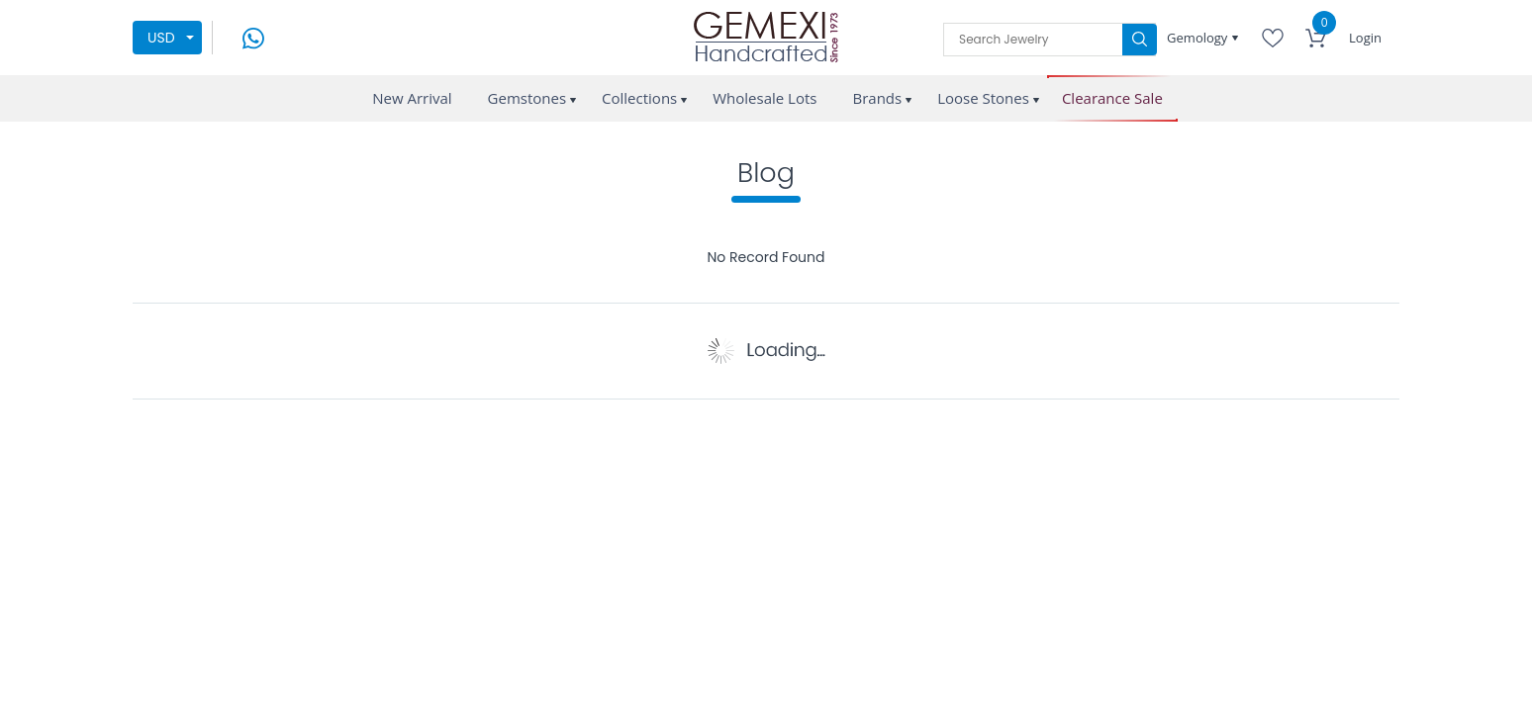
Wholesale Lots (764, 98)
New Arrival (411, 98)
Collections (639, 98)
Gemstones (527, 98)
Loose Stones (983, 98)
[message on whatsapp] (253, 36)
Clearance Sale (1112, 98)
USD (161, 37)
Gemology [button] (1199, 37)
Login (1365, 37)
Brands (877, 98)
